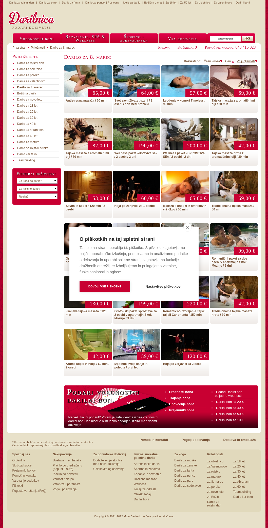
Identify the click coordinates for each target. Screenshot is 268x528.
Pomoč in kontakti (154, 440)
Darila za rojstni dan (30, 63)
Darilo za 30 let (27, 118)
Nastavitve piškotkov (163, 286)
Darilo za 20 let (27, 111)
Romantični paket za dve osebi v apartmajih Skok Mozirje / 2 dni (229, 262)
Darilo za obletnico (29, 69)
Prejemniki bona (182, 410)
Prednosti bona (181, 392)
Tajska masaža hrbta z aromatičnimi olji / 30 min (230, 155)
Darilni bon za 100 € (230, 420)
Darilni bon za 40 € (229, 408)
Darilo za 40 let (27, 124)
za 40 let (239, 476)
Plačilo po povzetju (65, 474)
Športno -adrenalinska (134, 38)
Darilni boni (141, 499)
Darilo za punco (184, 475)
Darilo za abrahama (30, 130)
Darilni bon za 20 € (229, 402)
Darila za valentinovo (31, 81)
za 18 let (239, 461)
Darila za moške (185, 460)
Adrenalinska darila (147, 464)
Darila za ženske (185, 465)
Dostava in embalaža (239, 440)
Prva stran (20, 47)
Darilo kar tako (27, 154)
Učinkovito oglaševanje (108, 469)
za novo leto (215, 492)
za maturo (214, 476)
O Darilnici (19, 460)
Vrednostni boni (37, 38)
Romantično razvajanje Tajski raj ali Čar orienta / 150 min (184, 313)
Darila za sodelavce (187, 485)
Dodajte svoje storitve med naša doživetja (107, 462)
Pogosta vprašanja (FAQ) (29, 491)
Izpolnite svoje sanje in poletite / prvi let (131, 365)
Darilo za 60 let (27, 136)
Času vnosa (213, 61)
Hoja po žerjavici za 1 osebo (134, 206)
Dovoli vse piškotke (104, 286)
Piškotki (17, 485)
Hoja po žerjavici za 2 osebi (182, 364)
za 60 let (239, 486)
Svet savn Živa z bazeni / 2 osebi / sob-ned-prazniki (133, 102)
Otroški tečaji (142, 494)
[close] (187, 227)
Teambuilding (26, 160)
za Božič (213, 497)
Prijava (163, 47)
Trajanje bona (179, 398)
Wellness (140, 484)
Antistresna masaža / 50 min (86, 100)
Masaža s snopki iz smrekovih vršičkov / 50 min (184, 207)
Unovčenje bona (182, 404)
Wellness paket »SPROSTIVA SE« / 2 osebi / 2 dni (184, 155)
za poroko (214, 486)
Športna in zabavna (147, 469)
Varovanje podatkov (25, 480)
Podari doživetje (31, 27)
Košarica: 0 (187, 47)
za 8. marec (215, 481)
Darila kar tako (243, 497)
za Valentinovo (217, 466)
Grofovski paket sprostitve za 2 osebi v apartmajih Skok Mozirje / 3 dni (135, 314)
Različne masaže (145, 479)
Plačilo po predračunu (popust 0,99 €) (67, 467)
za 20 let (239, 466)
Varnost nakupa (63, 479)
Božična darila (26, 93)
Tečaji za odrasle (145, 489)
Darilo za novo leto (29, 99)
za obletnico (215, 461)
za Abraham (241, 481)
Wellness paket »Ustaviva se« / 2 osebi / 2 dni (135, 155)
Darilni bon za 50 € (229, 414)
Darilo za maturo (28, 142)
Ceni (229, 61)
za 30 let (239, 471)
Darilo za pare (183, 480)
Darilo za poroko (28, 75)
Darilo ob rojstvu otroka (32, 148)
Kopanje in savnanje (147, 474)
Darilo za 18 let (27, 105)
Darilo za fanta (184, 470)
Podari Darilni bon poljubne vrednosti (228, 394)
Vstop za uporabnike (66, 484)
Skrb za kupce (22, 465)
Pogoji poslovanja (196, 440)
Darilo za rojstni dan (214, 503)
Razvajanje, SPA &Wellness (85, 38)
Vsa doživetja (182, 38)
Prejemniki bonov (24, 470)
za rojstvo (213, 471)
